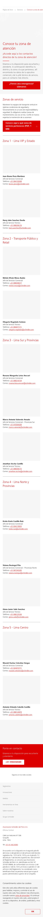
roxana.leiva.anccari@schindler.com (22, 383)
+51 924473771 (16, 668)
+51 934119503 (16, 526)
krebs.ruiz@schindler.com (18, 529)
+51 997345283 (16, 570)
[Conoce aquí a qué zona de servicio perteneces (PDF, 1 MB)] (21, 126)
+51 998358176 (16, 225)
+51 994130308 (16, 181)
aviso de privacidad (22, 896)
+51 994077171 (16, 327)
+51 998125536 (16, 614)
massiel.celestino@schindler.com (21, 671)
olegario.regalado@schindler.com (21, 330)
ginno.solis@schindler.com (18, 617)
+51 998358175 (16, 469)
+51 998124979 (16, 712)
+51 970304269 (16, 425)
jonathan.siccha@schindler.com (20, 471)
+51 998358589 (13, 762)
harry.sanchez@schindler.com (20, 228)
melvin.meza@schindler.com (19, 286)
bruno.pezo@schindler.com (19, 184)
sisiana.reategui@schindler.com (20, 573)
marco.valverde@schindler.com (20, 427)
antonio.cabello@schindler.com (20, 715)
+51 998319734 (16, 381)
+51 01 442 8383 (12, 845)
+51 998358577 (16, 283)
